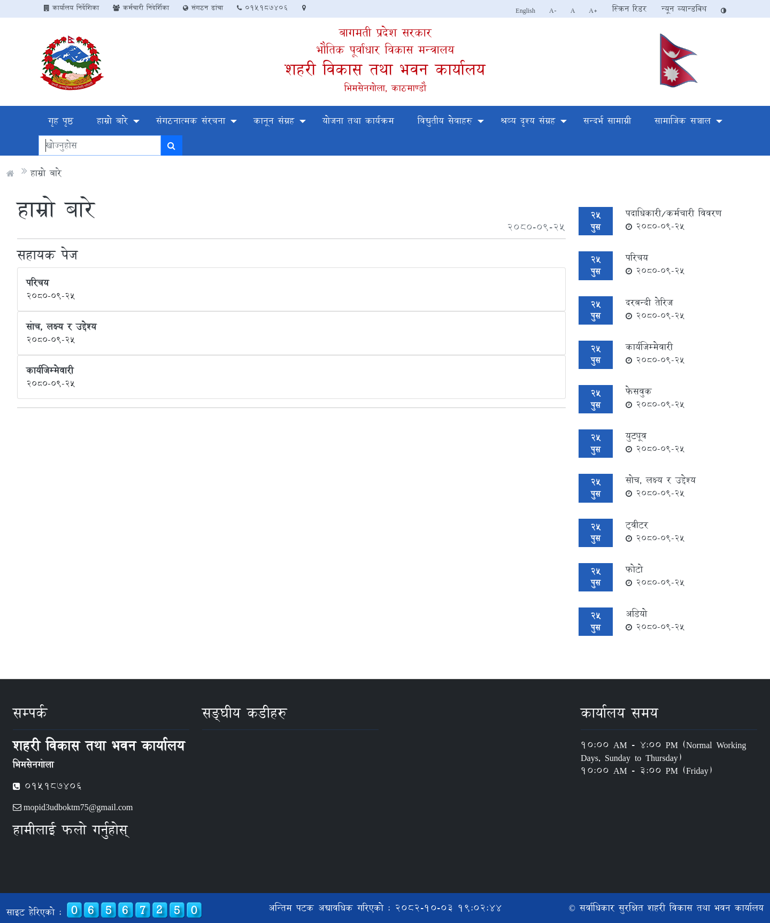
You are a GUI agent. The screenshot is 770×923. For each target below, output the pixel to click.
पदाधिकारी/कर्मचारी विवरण (673, 219)
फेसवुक (655, 397)
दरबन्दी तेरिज (655, 308)
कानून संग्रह (273, 120)
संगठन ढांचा (203, 7)
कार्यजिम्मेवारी (655, 353)
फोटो (655, 575)
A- (553, 10)
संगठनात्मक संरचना (190, 120)
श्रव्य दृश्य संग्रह (527, 120)
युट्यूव (655, 441)
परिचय (655, 263)
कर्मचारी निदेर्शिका (141, 7)
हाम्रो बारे (112, 120)
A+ (593, 10)
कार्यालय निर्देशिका (71, 7)
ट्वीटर (655, 531)
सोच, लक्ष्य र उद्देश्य (661, 486)
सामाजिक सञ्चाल (682, 120)
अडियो (655, 619)
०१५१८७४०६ (262, 7)
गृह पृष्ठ (60, 120)
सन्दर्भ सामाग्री (607, 120)
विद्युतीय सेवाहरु (445, 120)
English (525, 10)
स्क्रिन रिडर (629, 9)
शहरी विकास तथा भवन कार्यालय (385, 69)
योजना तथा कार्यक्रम (358, 120)
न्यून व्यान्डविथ (683, 9)
